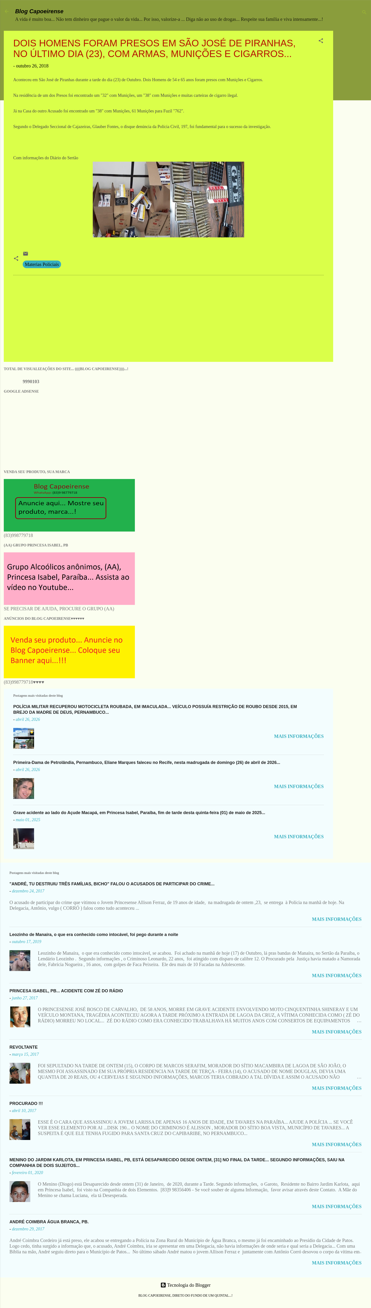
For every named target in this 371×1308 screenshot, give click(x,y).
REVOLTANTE (23, 1047)
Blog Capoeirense (39, 11)
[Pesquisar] (364, 13)
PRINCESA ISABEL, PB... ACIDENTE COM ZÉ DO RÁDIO (66, 991)
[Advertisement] (354, 102)
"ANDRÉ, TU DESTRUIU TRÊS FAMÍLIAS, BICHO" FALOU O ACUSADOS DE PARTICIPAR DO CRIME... (112, 884)
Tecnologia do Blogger (185, 1285)
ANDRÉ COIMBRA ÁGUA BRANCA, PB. (49, 1221)
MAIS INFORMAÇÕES (299, 736)
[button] (321, 41)
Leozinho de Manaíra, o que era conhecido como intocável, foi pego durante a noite (93, 934)
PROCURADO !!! (26, 1103)
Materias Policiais (42, 264)
